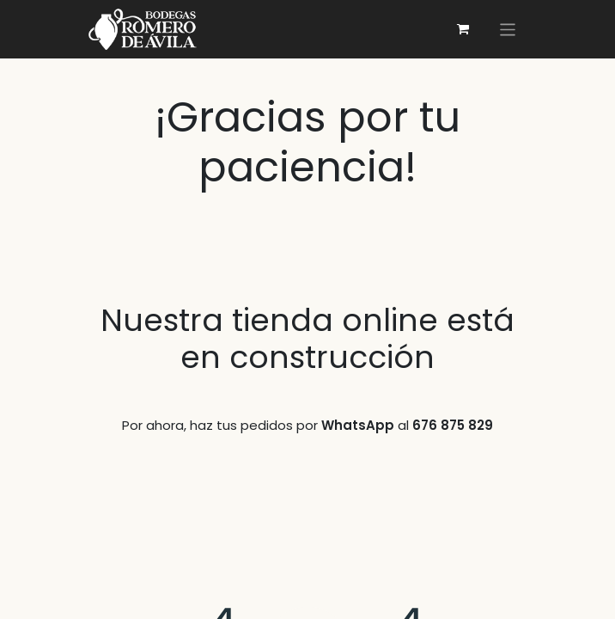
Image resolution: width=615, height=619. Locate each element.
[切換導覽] (508, 28)
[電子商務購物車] (463, 29)
